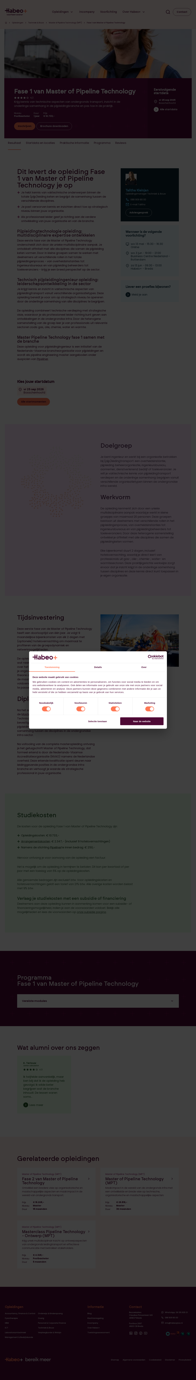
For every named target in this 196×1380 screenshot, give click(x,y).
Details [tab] (98, 667)
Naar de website (142, 721)
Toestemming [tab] (52, 667)
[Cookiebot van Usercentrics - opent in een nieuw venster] (150, 657)
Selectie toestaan (97, 721)
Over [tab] (144, 667)
